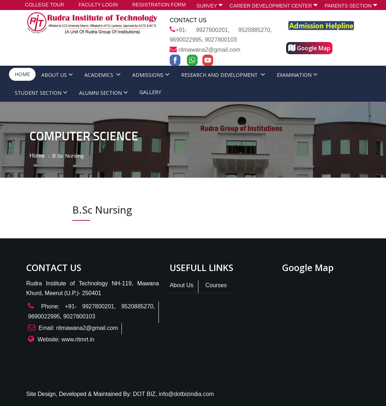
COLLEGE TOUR (44, 5)
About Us (181, 285)
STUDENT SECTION (41, 92)
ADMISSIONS (151, 74)
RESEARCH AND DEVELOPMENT (223, 74)
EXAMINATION (297, 74)
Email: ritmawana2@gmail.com (78, 328)
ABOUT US (57, 74)
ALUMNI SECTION (103, 92)
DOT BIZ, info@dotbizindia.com (173, 394)
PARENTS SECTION (351, 5)
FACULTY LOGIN (98, 5)
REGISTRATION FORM (159, 5)
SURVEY (209, 5)
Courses (216, 285)
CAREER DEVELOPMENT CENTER (273, 5)
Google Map (309, 48)
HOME (22, 74)
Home (37, 156)
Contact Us (188, 20)
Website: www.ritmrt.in (65, 339)
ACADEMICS (102, 74)
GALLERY (150, 92)
